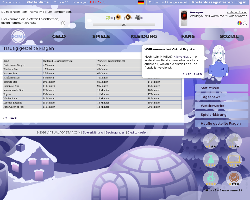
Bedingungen (115, 132)
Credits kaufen (138, 132)
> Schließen (192, 74)
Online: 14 (61, 2)
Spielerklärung (93, 132)
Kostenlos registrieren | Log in (219, 2)
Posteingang (12, 2)
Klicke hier (180, 56)
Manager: (89, 2)
